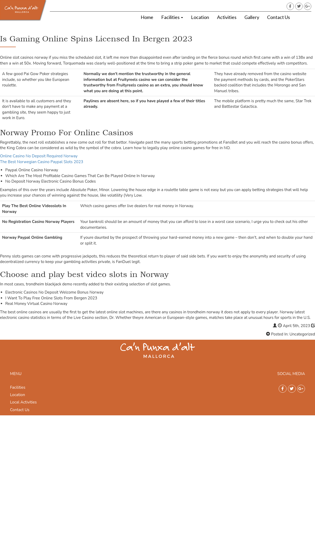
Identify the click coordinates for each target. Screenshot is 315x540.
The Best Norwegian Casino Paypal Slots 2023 (41, 161)
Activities (227, 17)
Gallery (251, 17)
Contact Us (278, 17)
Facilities (172, 17)
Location (200, 17)
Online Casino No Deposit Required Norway (39, 156)
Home (147, 17)
